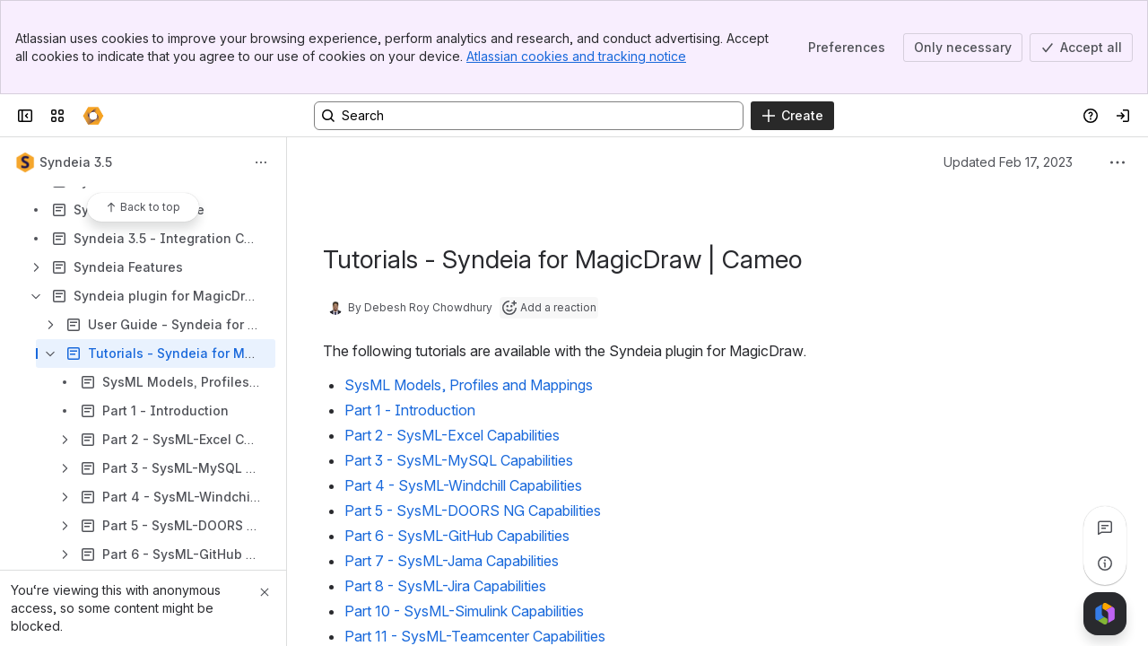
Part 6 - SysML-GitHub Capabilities (457, 536)
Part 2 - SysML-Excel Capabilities (452, 435)
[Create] (792, 115)
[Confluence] (93, 115)
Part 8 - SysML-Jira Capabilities (445, 586)
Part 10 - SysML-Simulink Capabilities (464, 611)
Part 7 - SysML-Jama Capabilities (451, 561)
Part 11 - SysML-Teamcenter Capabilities (474, 636)
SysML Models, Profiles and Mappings (468, 385)
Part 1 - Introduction (409, 410)
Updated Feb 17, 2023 (1008, 162)
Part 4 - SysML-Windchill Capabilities (463, 485)
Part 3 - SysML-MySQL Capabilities (458, 460)
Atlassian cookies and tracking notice (576, 56)
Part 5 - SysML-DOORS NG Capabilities (472, 510)
